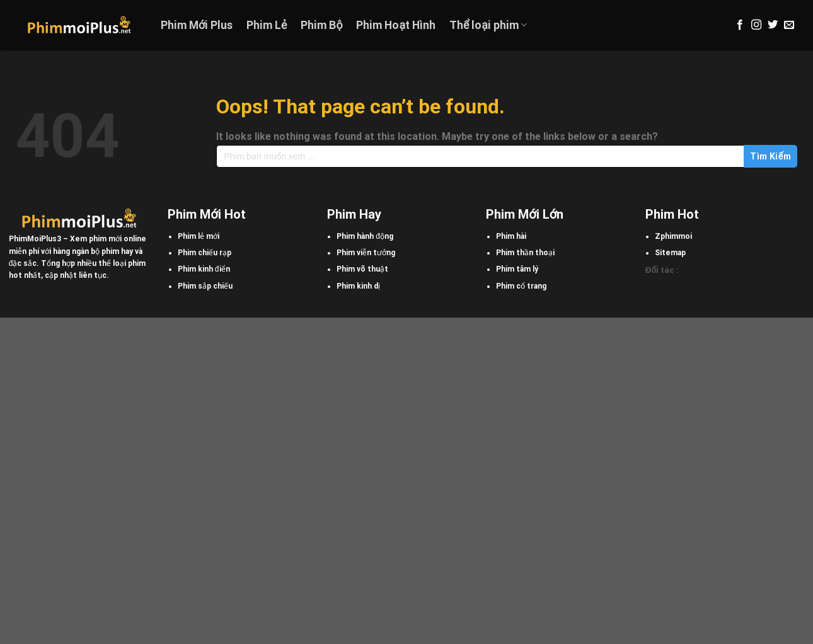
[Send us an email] (789, 25)
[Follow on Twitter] (773, 25)
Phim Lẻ (266, 25)
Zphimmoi (673, 236)
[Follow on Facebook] (740, 25)
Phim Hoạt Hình (395, 25)
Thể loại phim (488, 25)
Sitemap (670, 252)
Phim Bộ (321, 25)
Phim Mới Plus (197, 25)
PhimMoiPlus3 (35, 238)
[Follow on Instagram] (756, 25)
